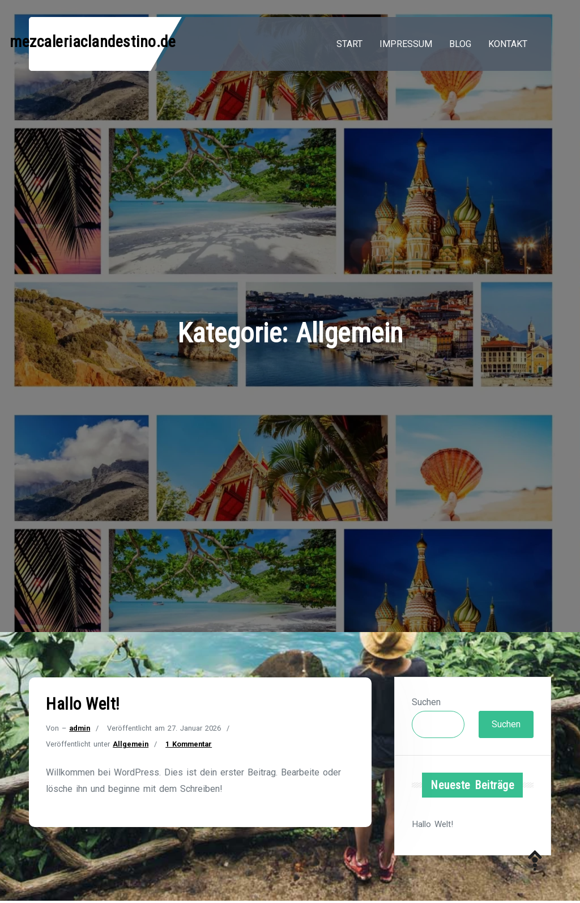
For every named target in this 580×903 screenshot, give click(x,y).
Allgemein (130, 744)
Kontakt (507, 44)
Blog (460, 44)
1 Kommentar (188, 744)
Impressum (405, 44)
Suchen (426, 702)
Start (349, 44)
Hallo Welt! (83, 704)
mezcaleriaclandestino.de (93, 41)
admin (79, 728)
